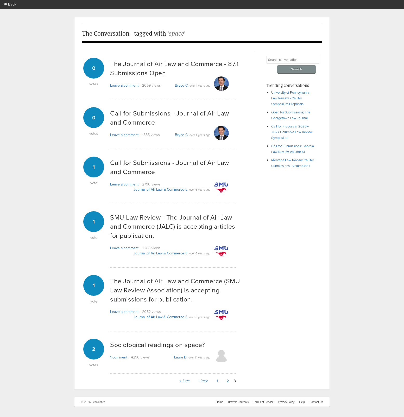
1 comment (118, 357)
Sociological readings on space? (157, 344)
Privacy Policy (286, 402)
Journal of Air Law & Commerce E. (161, 189)
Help (302, 402)
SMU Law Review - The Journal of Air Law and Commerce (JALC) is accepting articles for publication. (172, 226)
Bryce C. (181, 85)
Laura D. (180, 357)
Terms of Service (263, 402)
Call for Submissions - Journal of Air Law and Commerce (169, 117)
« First (185, 380)
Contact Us (316, 402)
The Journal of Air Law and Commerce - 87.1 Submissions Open (174, 68)
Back (10, 4)
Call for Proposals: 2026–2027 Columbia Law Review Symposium (292, 132)
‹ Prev (203, 380)
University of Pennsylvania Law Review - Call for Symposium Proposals (290, 98)
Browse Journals (238, 402)
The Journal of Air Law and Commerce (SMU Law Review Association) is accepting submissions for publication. (175, 290)
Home (219, 402)
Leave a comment (124, 85)
